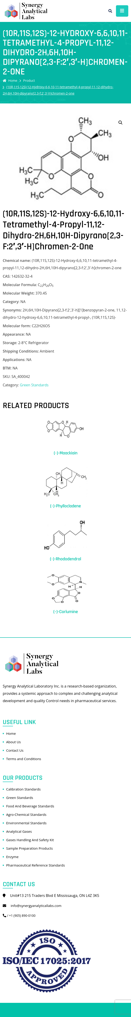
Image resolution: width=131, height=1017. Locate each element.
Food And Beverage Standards (30, 806)
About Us (13, 742)
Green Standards (34, 384)
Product (29, 80)
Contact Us (14, 750)
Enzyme (12, 856)
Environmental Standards (26, 823)
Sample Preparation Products (29, 848)
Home (10, 80)
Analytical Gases (19, 831)
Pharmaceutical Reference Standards (35, 865)
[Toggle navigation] (122, 11)
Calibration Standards (23, 789)
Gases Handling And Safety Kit (30, 840)
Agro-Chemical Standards (26, 814)
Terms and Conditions (23, 758)
